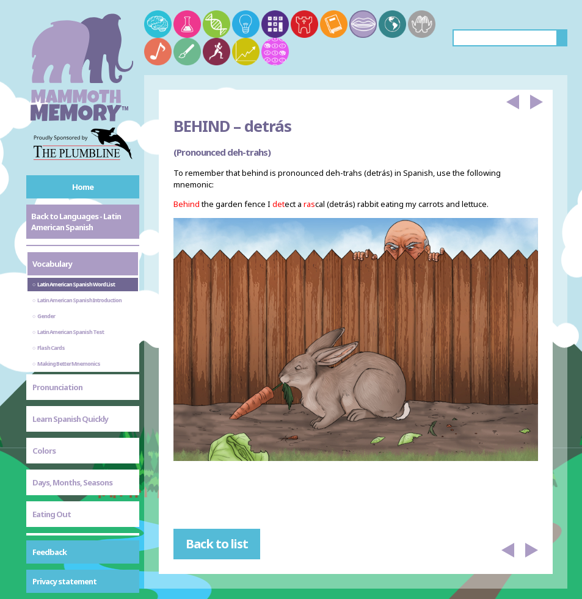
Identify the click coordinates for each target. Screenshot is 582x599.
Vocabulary (52, 263)
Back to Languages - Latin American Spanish (76, 222)
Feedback (49, 551)
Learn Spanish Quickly (70, 418)
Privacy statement (64, 581)
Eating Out (51, 514)
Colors (44, 450)
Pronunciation (57, 387)
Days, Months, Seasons (72, 482)
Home (82, 186)
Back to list (217, 543)
